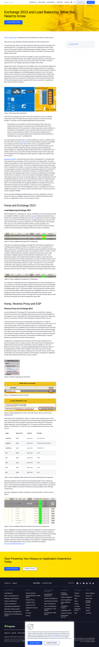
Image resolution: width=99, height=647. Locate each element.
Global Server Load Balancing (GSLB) (13, 614)
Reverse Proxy (30, 600)
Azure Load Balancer (50, 606)
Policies (76, 593)
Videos (76, 603)
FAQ (75, 613)
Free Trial (91, 2)
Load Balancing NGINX (51, 601)
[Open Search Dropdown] (74, 2)
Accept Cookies (35, 643)
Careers (88, 605)
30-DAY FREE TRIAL (12, 568)
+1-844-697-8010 (47, 583)
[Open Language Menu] (71, 2)
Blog (75, 598)
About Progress (90, 593)
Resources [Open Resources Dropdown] (51, 2)
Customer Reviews (66, 613)
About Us (7, 633)
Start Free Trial (13, 22)
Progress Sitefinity (90, 641)
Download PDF (74, 44)
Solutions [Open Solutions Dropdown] (41, 2)
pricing (67, 2)
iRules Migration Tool (65, 603)
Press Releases (22, 633)
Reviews (88, 607)
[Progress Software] (9, 626)
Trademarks (24, 640)
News (76, 601)
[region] (49, 634)
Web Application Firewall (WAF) (33, 596)
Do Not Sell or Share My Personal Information (84, 640)
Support (14, 583)
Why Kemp (89, 598)
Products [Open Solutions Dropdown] (32, 2)
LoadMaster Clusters (64, 606)
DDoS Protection (31, 593)
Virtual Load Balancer (10, 601)
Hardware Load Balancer (11, 598)
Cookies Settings (51, 643)
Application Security (31, 607)
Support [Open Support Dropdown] (60, 2)
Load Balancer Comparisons (48, 595)
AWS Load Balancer (50, 603)
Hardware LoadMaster (64, 593)
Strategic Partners (88, 601)
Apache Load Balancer (50, 598)
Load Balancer (8, 593)
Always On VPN (30, 605)
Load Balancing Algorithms (12, 606)
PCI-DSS (28, 613)
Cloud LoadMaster (66, 600)
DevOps (28, 615)
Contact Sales (30, 568)
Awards (88, 610)
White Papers (13, 37)
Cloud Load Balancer (10, 603)
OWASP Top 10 (30, 602)
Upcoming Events (77, 609)
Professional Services (64, 616)
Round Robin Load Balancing (12, 611)
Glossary (77, 596)
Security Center (81, 638)
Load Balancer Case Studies (50, 609)
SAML (27, 610)
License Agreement (90, 638)
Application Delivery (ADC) (12, 609)
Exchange (23, 142)
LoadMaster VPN (66, 610)
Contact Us (80, 2)
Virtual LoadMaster (66, 597)
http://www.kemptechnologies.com (14, 543)
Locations (88, 613)
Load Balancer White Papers (50, 613)
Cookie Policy (55, 636)
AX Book (77, 606)
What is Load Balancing (11, 596)
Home (6, 37)
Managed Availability (10, 159)
